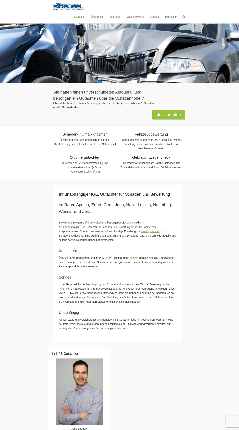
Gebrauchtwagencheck (151, 158)
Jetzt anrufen (169, 114)
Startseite (79, 16)
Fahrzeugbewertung (151, 134)
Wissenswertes (135, 16)
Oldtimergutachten (85, 158)
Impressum (170, 16)
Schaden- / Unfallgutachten (85, 134)
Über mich (97, 16)
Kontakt (154, 16)
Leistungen (114, 16)
